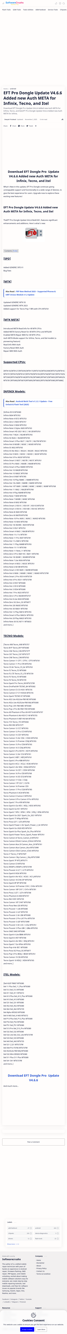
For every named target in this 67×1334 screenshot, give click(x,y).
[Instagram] (14, 1299)
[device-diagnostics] (47, 1234)
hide (15, 251)
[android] (47, 1228)
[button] (56, 3)
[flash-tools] (47, 1239)
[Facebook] (5, 1299)
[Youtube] (29, 1299)
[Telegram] (15, 1302)
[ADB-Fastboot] (41, 10)
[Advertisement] (33, 30)
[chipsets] (20, 1234)
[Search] (63, 3)
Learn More (41, 1329)
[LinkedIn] (7, 1302)
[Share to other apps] (35, 126)
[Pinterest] (23, 1302)
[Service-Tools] (53, 10)
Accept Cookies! (27, 1329)
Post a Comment (33, 1142)
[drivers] (20, 1239)
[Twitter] (21, 1299)
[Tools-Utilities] (28, 10)
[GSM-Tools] (17, 10)
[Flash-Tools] (6, 10)
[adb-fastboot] (20, 1228)
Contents (11, 251)
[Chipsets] (63, 10)
